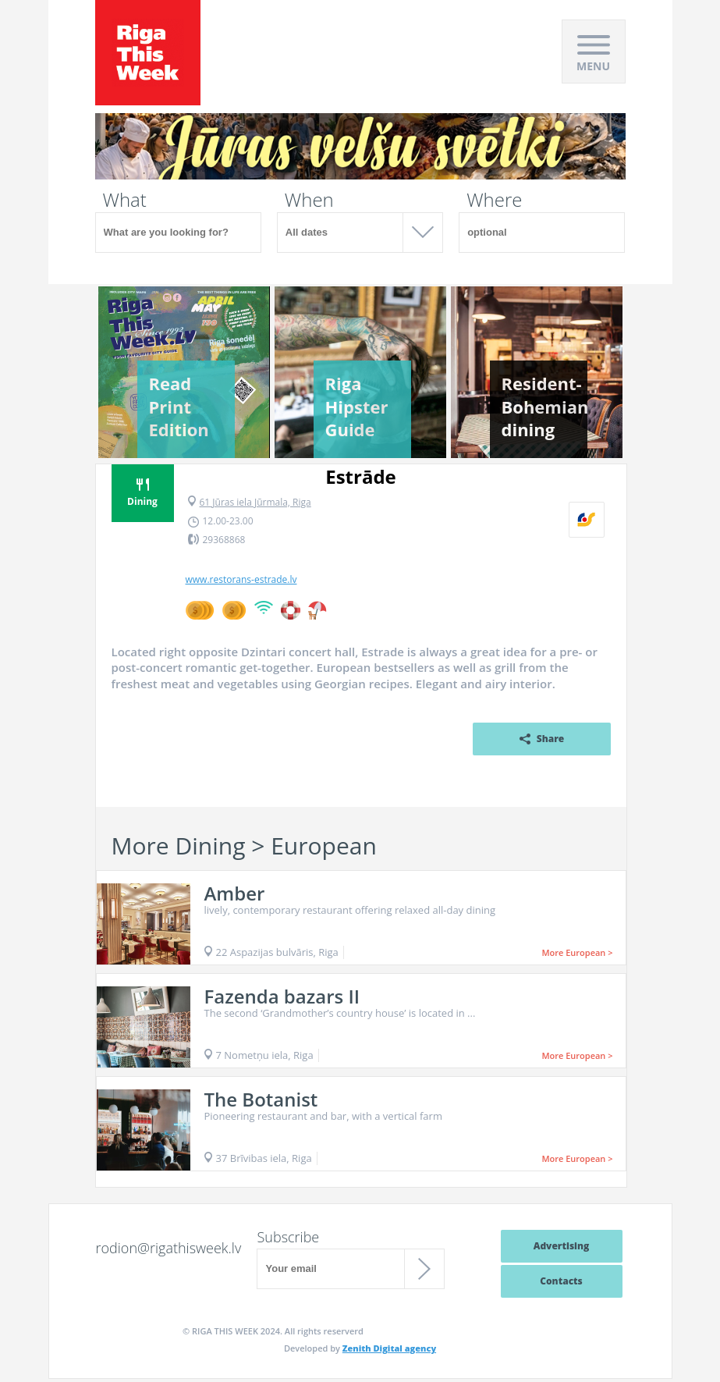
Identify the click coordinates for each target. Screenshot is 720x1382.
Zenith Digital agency (389, 1348)
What (125, 199)
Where (494, 199)
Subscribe (288, 1236)
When (309, 199)
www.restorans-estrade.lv (241, 580)
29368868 (224, 539)
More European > (576, 952)
